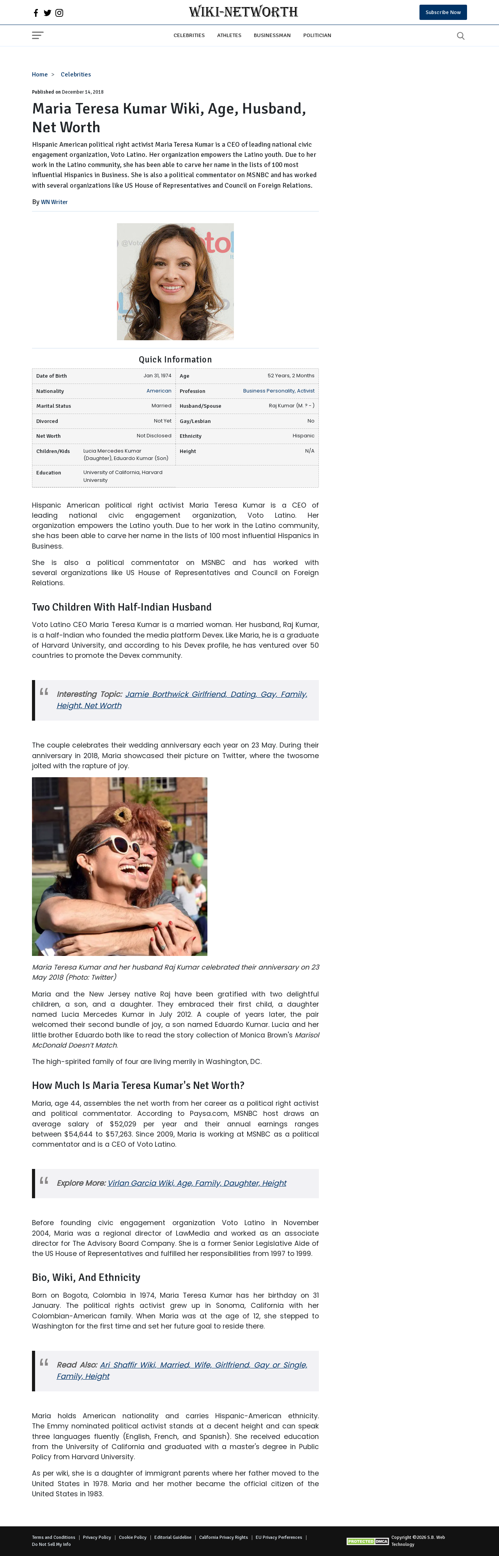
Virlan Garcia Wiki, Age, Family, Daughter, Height (196, 1183)
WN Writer (54, 202)
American (159, 390)
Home (40, 74)
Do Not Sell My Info (51, 1544)
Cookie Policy (133, 1537)
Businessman (272, 35)
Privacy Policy (97, 1537)
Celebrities (189, 35)
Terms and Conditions (53, 1537)
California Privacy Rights (223, 1537)
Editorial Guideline (172, 1537)
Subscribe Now (443, 12)
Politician (317, 35)
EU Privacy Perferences (279, 1537)
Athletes (229, 35)
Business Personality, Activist (279, 390)
